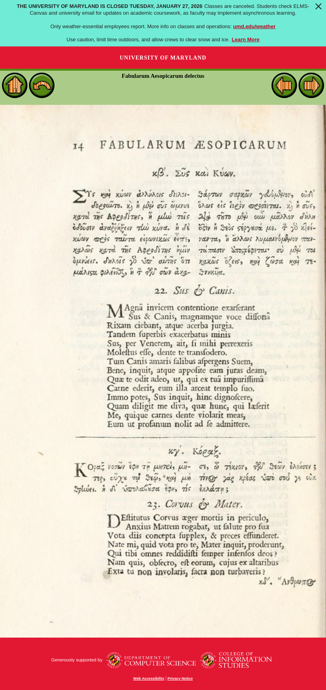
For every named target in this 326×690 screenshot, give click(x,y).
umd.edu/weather (254, 26)
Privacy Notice (180, 678)
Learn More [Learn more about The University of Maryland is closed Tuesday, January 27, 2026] (246, 39)
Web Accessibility (148, 678)
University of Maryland (163, 58)
